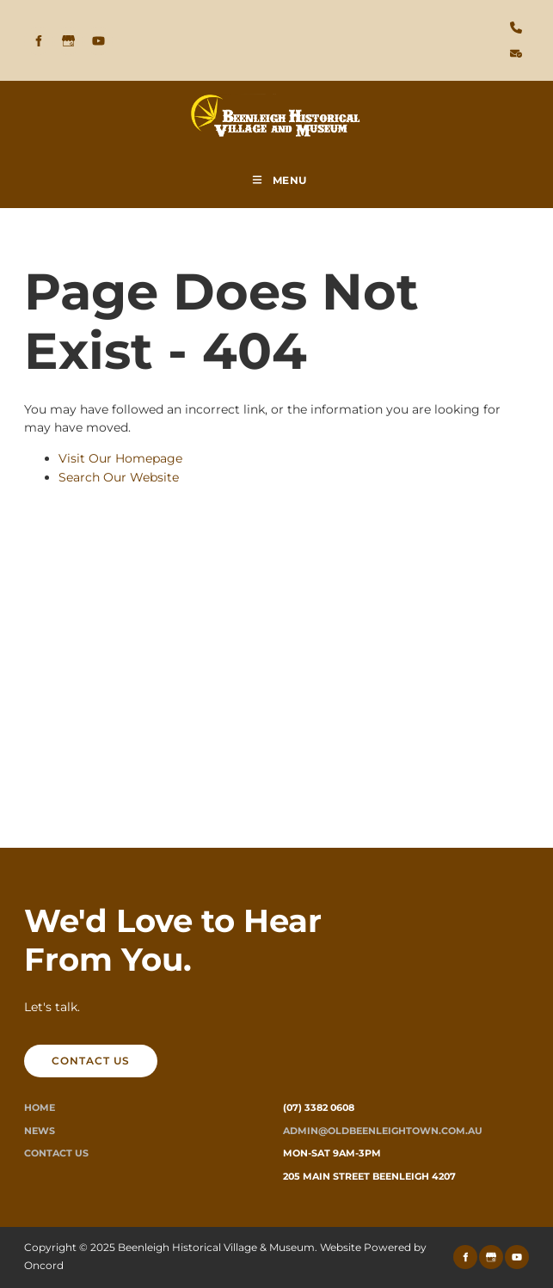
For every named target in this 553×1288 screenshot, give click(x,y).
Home (39, 1107)
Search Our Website (118, 477)
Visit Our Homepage (120, 458)
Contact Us (56, 1153)
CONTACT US (63, 1053)
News (39, 1131)
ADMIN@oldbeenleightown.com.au (382, 1131)
